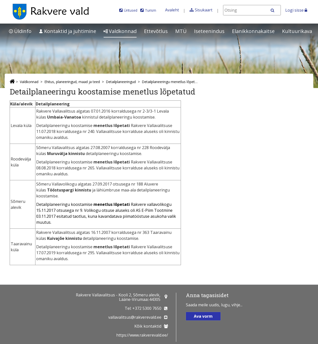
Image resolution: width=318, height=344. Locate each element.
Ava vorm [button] (203, 316)
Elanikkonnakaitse (253, 31)
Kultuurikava (297, 31)
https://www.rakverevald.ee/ (142, 335)
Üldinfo (20, 31)
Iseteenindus (209, 31)
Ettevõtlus (156, 31)
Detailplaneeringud (121, 81)
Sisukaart (203, 10)
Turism (150, 10)
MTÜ (181, 31)
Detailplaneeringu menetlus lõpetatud (170, 81)
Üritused (130, 10)
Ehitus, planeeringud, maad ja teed (72, 81)
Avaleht (172, 10)
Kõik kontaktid (147, 326)
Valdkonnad (120, 31)
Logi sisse (296, 10)
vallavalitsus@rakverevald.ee (134, 317)
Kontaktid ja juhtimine (67, 31)
